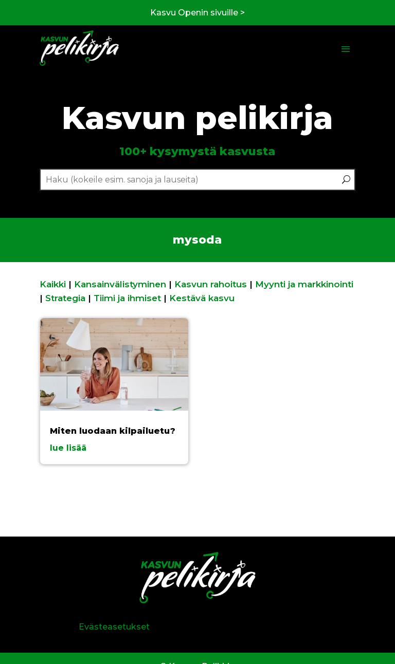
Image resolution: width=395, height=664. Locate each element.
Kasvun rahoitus (210, 284)
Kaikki (53, 284)
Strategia (65, 298)
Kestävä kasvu (202, 298)
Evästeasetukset (114, 627)
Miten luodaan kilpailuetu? (112, 431)
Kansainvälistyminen (120, 284)
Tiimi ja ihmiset (127, 298)
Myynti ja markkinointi (304, 284)
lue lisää (68, 448)
